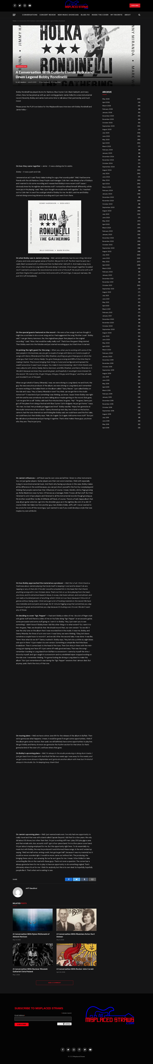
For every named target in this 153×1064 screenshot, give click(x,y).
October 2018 (107, 407)
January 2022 (107, 275)
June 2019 (105, 380)
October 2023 (107, 204)
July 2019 (105, 377)
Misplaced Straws (79, 1056)
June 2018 (105, 421)
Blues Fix (85, 15)
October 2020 (107, 326)
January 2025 (107, 153)
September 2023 (108, 207)
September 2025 (108, 126)
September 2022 (108, 248)
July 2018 (105, 417)
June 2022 (106, 258)
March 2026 (106, 106)
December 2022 (108, 238)
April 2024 (106, 184)
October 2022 (107, 245)
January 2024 (107, 194)
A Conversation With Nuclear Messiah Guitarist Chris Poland (30, 970)
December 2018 (107, 401)
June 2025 (106, 136)
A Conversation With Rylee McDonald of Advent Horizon (31, 935)
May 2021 (105, 302)
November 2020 (108, 323)
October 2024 (107, 163)
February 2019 (107, 394)
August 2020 (107, 333)
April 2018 (105, 428)
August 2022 (106, 251)
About (128, 15)
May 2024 (106, 180)
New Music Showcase (68, 15)
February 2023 (107, 231)
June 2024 (106, 177)
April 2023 (106, 224)
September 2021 (108, 289)
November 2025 (108, 119)
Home (14, 21)
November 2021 (107, 282)
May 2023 (105, 221)
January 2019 (107, 397)
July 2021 (105, 295)
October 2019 (107, 367)
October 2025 (107, 123)
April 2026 (106, 102)
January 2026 (107, 112)
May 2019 (105, 384)
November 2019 (107, 363)
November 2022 (108, 241)
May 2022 (105, 262)
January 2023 (107, 234)
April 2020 (106, 346)
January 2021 (107, 316)
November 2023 (108, 201)
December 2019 (107, 360)
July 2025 (105, 133)
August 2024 (107, 170)
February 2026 (107, 109)
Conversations (29, 15)
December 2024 (108, 156)
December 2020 (108, 319)
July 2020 (105, 336)
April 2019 (105, 387)
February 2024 (107, 190)
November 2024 (108, 160)
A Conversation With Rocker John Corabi (75, 969)
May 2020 (106, 343)
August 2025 (106, 129)
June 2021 (105, 299)
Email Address (20, 1015)
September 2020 (108, 329)
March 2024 (106, 187)
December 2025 (108, 116)
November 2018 (107, 404)
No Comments (44, 82)
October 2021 (107, 285)
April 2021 (105, 306)
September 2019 (108, 370)
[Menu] (14, 14)
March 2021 (106, 309)
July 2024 (105, 173)
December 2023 (108, 197)
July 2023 (105, 214)
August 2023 (106, 211)
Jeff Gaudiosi (22, 82)
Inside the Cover (100, 15)
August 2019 (106, 373)
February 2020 (107, 353)
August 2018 (106, 414)
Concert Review (48, 15)
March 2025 (106, 146)
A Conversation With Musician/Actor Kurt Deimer (76, 935)
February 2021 (107, 312)
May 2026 (106, 99)
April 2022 (106, 265)
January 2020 (107, 356)
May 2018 (105, 424)
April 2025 (106, 143)
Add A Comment (54, 983)
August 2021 (106, 292)
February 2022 (107, 272)
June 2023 (106, 217)
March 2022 (106, 268)
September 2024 (108, 167)
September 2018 (108, 411)
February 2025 (107, 150)
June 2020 (106, 340)
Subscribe (134, 5)
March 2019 (106, 390)
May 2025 (106, 140)
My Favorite (116, 15)
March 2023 (106, 228)
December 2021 (107, 279)
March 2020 (106, 350)
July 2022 (105, 255)
